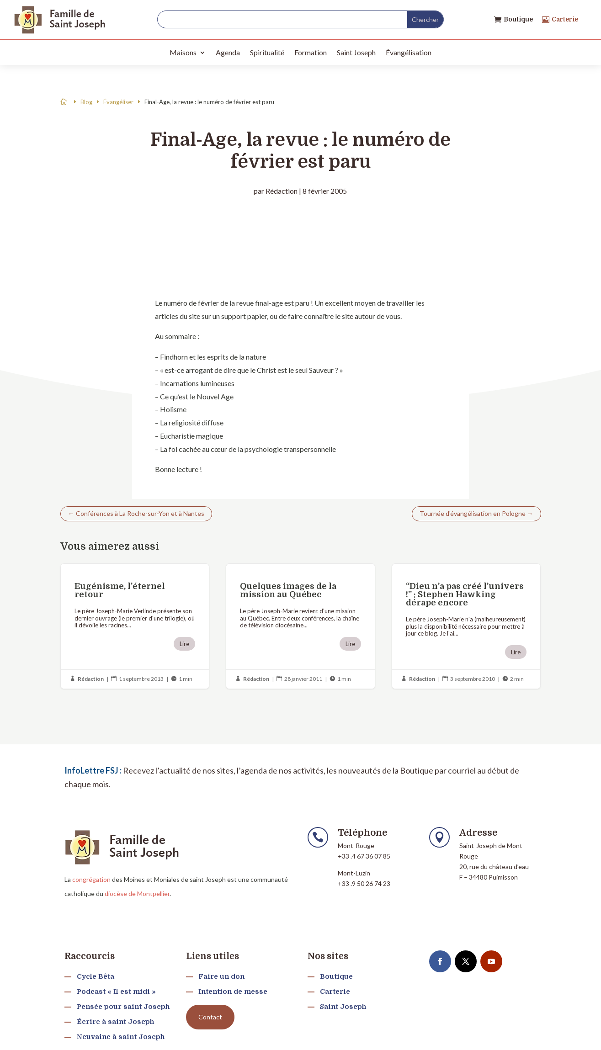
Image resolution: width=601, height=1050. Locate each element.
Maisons (183, 52)
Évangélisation (408, 52)
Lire (184, 643)
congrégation (91, 879)
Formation (310, 52)
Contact (210, 1017)
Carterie (565, 19)
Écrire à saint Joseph (115, 1022)
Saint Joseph (356, 52)
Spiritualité (267, 52)
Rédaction (282, 190)
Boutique (518, 19)
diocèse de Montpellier (137, 893)
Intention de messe (232, 991)
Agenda (228, 52)
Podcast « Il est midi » (116, 991)
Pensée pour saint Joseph (123, 1006)
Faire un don (221, 976)
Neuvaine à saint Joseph (121, 1037)
